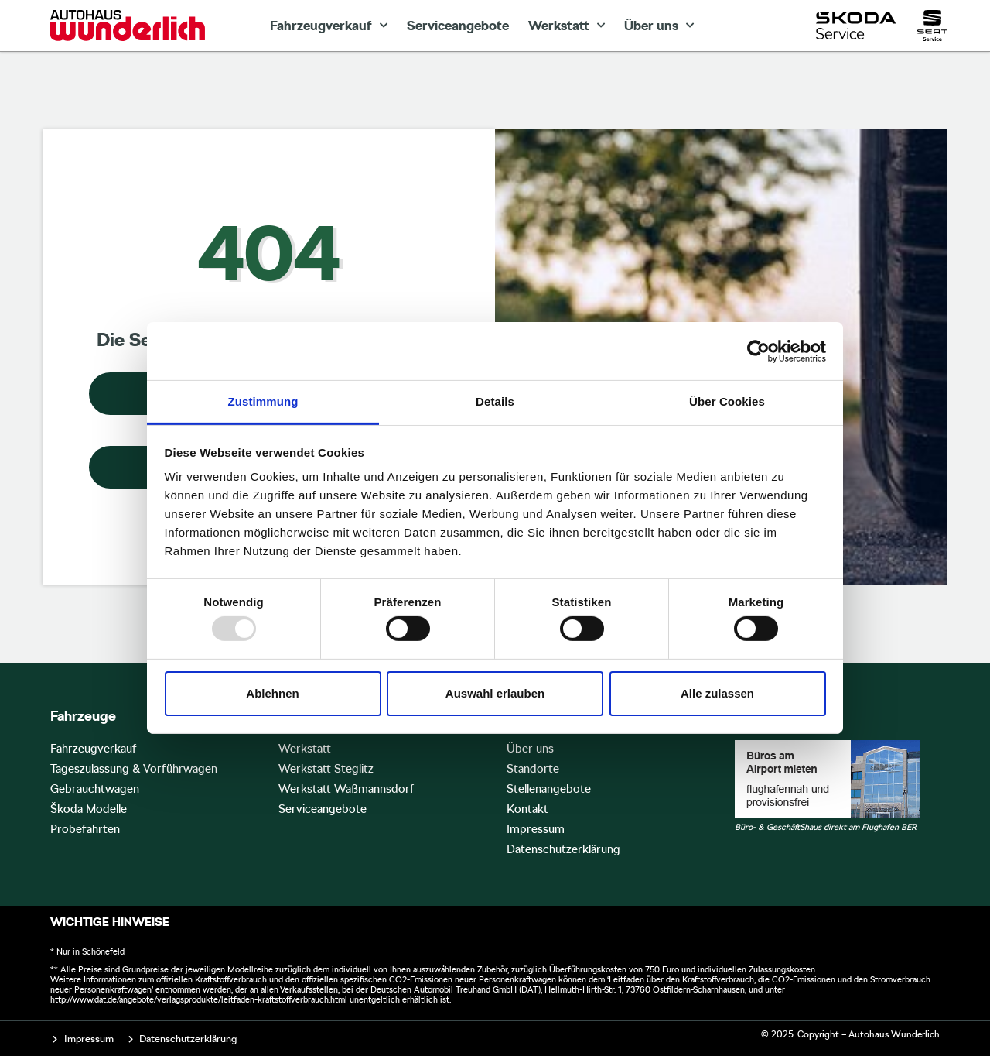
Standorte (533, 769)
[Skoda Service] (856, 25)
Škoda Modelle (88, 809)
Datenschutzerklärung (563, 849)
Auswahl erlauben (495, 693)
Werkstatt (566, 25)
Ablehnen (272, 693)
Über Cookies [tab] (727, 401)
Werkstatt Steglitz (326, 769)
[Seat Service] (932, 26)
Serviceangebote (458, 25)
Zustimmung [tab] (263, 401)
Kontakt (527, 809)
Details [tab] (495, 401)
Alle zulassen (717, 693)
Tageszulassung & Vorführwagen (133, 769)
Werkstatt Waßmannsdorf (346, 789)
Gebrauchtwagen (94, 789)
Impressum (536, 829)
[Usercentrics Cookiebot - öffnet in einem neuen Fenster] (758, 350)
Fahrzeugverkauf (328, 25)
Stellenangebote (549, 789)
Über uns (659, 25)
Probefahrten (85, 829)
